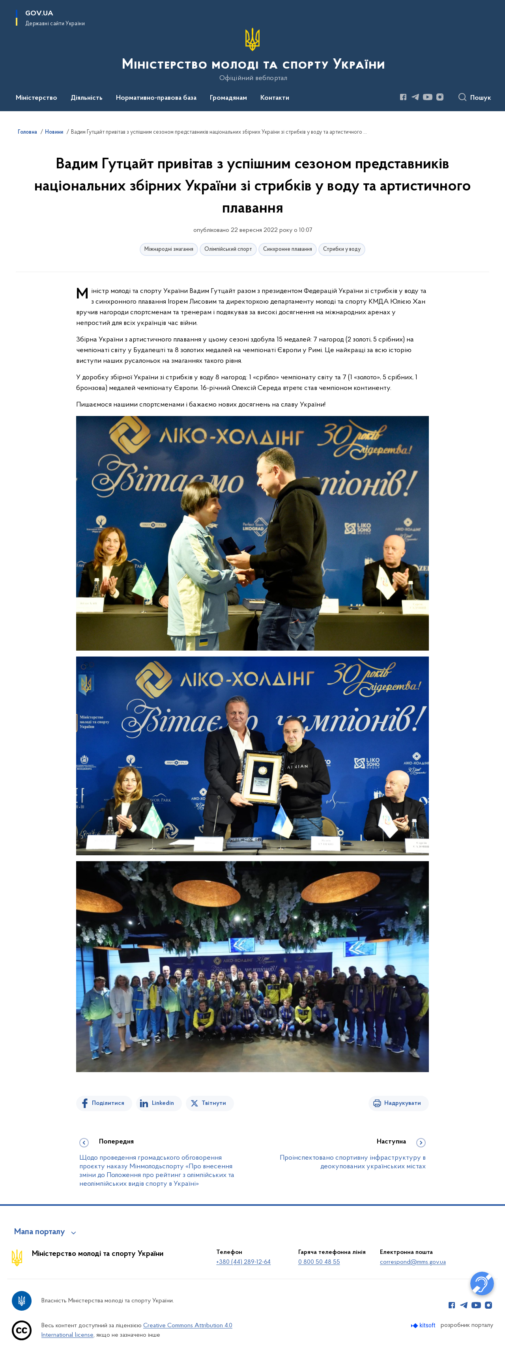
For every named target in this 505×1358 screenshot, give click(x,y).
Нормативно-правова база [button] (156, 98)
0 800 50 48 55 (319, 1262)
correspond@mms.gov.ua (413, 1262)
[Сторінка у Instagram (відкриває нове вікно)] (440, 97)
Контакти (274, 98)
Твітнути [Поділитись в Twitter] (214, 1103)
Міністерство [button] (36, 98)
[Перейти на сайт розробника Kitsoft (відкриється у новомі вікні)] (424, 1325)
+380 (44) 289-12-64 (243, 1262)
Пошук (480, 98)
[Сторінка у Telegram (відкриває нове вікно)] (415, 97)
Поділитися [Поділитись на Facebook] (108, 1103)
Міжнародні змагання (168, 249)
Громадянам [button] (228, 98)
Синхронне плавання (287, 249)
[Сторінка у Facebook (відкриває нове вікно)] (403, 97)
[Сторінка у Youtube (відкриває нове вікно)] (427, 97)
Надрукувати (402, 1103)
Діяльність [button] (87, 98)
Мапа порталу (39, 1232)
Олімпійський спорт (228, 249)
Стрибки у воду (342, 249)
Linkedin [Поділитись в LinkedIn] (163, 1103)
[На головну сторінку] (252, 55)
